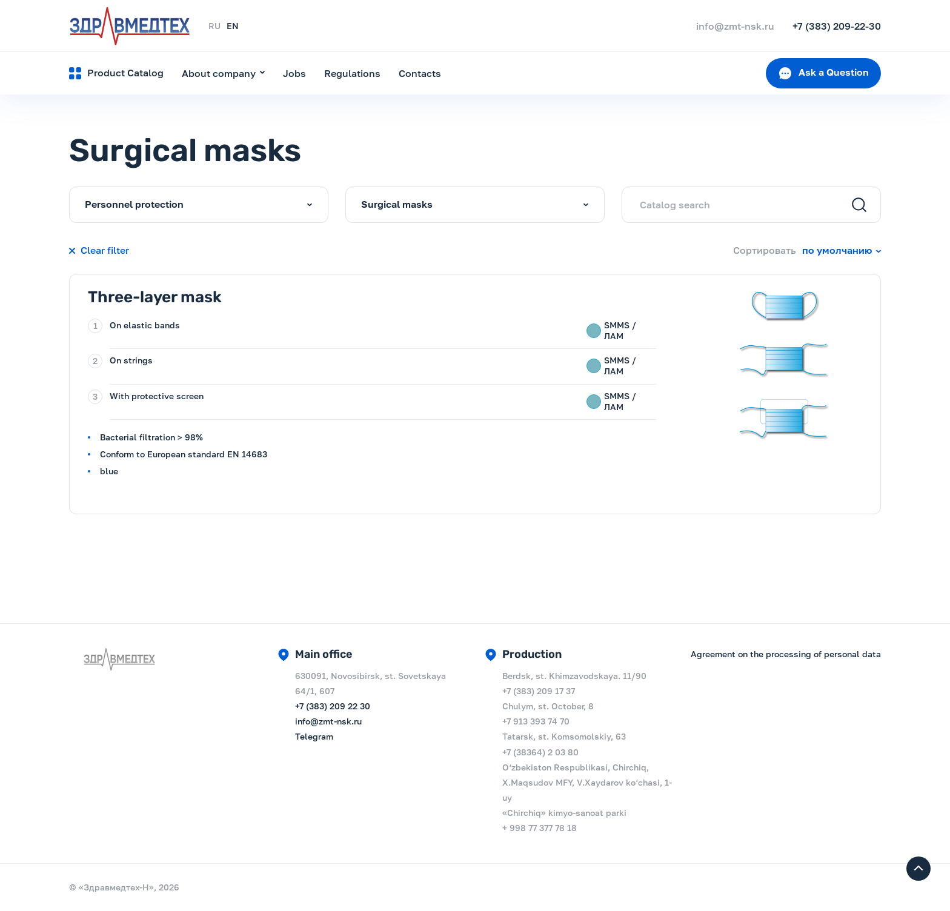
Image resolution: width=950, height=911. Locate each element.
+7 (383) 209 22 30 (332, 706)
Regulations (352, 73)
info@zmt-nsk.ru (328, 721)
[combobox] (198, 205)
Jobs (294, 73)
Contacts (420, 73)
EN (233, 26)
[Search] (859, 205)
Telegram (314, 736)
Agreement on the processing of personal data (786, 654)
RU (214, 26)
